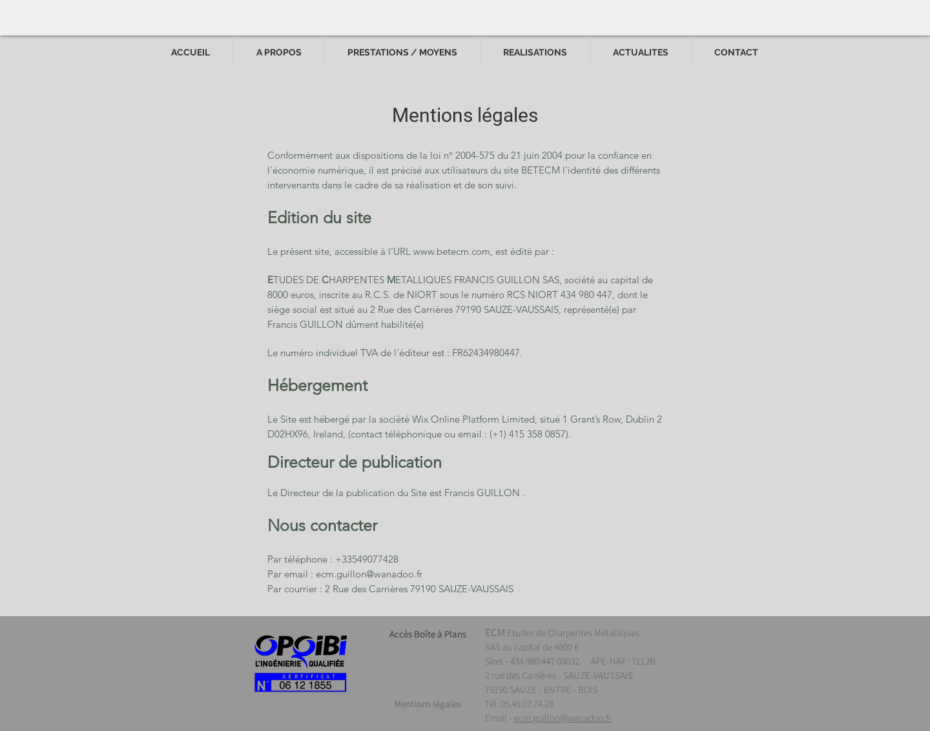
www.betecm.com (451, 251)
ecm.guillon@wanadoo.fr (369, 574)
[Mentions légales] (427, 703)
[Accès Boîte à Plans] (427, 633)
